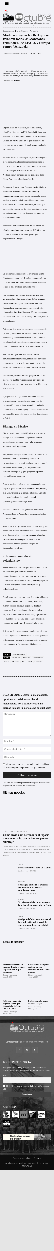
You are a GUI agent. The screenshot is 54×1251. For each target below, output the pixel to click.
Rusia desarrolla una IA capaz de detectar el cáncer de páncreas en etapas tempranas (14, 968)
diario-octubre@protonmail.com (33, 1041)
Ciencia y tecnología (10, 975)
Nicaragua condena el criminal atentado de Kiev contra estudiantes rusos (33, 887)
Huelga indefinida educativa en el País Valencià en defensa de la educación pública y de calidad (34, 922)
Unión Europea (22, 31)
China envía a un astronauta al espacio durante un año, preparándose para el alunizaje (26, 838)
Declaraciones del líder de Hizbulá (34, 867)
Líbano (20, 864)
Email (5, 1075)
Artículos (21, 899)
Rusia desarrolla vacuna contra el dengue (38, 1002)
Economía (26, 658)
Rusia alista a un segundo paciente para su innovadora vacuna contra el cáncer (39, 968)
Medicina (15, 662)
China (5, 831)
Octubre (17, 80)
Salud (30, 662)
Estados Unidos (8, 31)
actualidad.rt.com (19, 654)
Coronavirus (16, 658)
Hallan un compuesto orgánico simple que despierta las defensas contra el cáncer (12, 1004)
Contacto (37, 1158)
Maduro (7, 662)
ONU (23, 662)
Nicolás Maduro (34, 128)
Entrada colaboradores (22, 1158)
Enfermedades (38, 658)
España (20, 916)
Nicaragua (21, 881)
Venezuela (34, 31)
